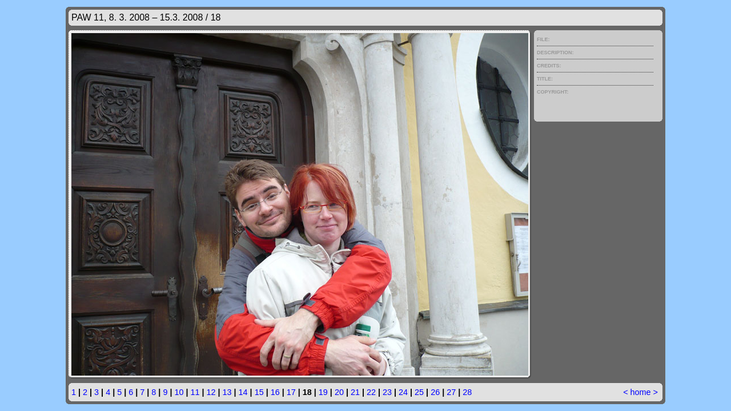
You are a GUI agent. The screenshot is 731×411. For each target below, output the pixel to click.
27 (451, 392)
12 (211, 392)
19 (323, 392)
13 (227, 392)
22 (371, 392)
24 (403, 392)
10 (178, 392)
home (640, 392)
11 (194, 392)
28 (467, 392)
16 (275, 392)
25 (419, 392)
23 (387, 392)
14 (243, 392)
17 (291, 392)
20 (339, 392)
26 (435, 392)
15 (259, 392)
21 (355, 392)
